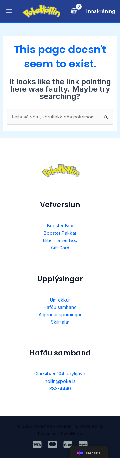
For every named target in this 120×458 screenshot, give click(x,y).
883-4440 (60, 388)
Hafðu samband (60, 307)
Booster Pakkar (60, 233)
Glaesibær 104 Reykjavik (60, 373)
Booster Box (60, 225)
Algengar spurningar (60, 314)
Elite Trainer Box (60, 240)
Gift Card (60, 247)
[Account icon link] (100, 11)
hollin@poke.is (60, 381)
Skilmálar (60, 321)
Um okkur (60, 299)
